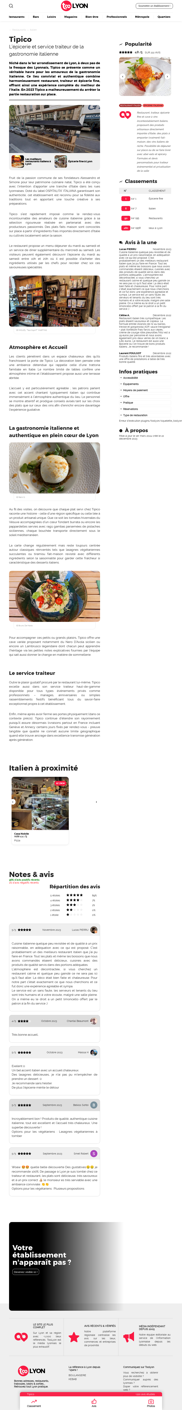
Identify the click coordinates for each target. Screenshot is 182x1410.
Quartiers (164, 16)
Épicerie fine (156, 198)
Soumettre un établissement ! (154, 5)
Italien (33, 29)
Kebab (73, 1379)
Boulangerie (77, 1375)
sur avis (152, 52)
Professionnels (117, 16)
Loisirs (51, 16)
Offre (126, 396)
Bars (36, 16)
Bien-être (91, 16)
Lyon (80, 6)
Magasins (70, 16)
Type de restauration (135, 415)
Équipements (131, 384)
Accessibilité (130, 377)
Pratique (128, 402)
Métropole (142, 16)
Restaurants (16, 16)
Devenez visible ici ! (26, 1271)
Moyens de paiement (135, 390)
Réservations (130, 409)
